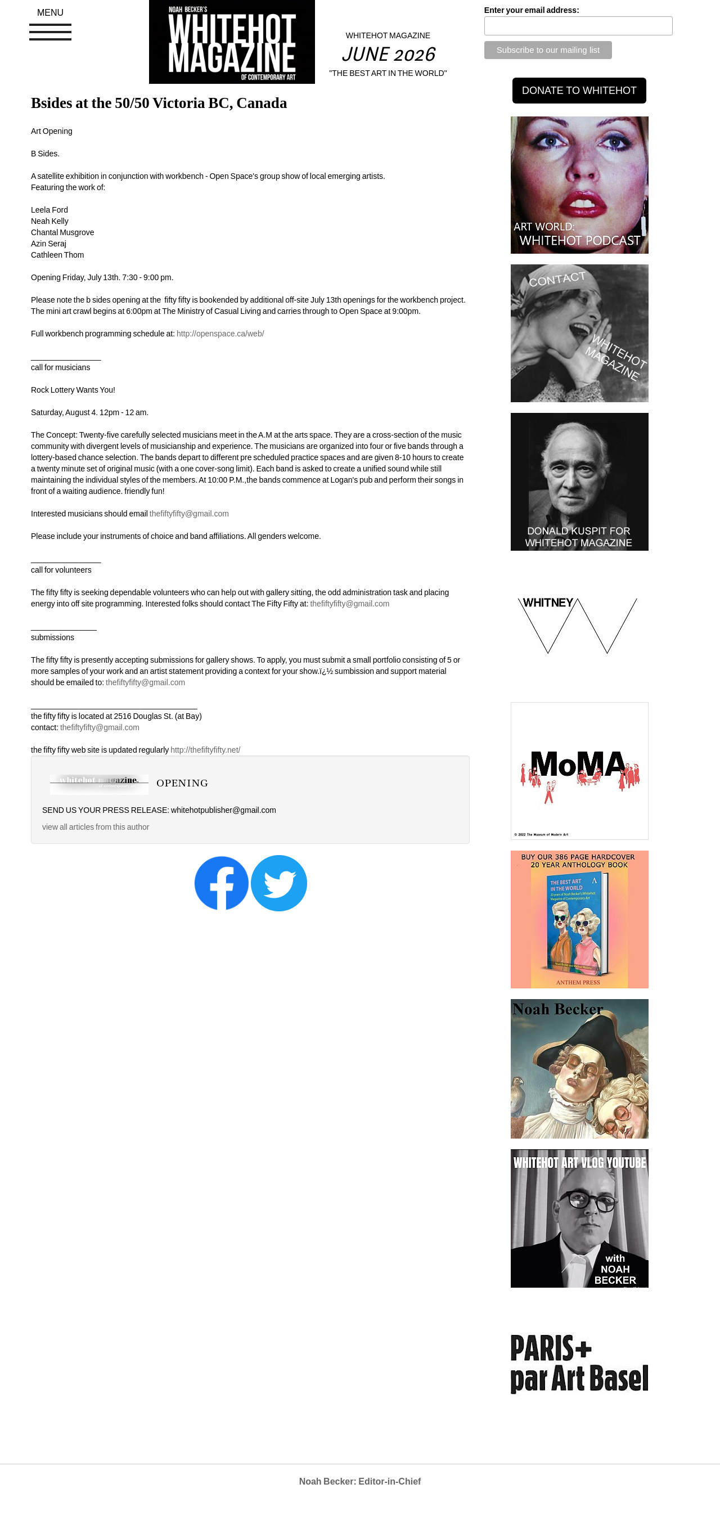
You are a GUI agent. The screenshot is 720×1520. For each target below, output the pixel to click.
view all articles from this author (95, 826)
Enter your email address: (531, 10)
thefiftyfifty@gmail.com (189, 513)
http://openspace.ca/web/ (220, 333)
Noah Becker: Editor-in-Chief (360, 1481)
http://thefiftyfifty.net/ (205, 749)
